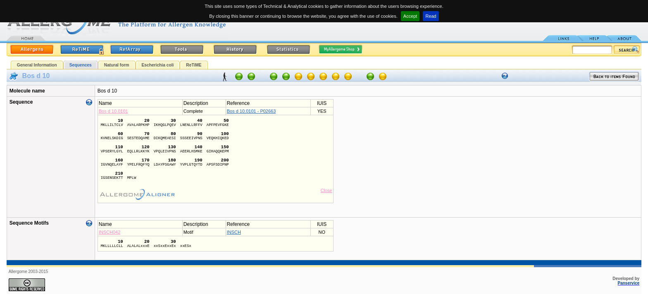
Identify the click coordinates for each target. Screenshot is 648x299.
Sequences (80, 65)
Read (430, 16)
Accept (410, 16)
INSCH (234, 232)
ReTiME (193, 65)
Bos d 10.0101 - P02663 (251, 111)
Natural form (116, 65)
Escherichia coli (158, 65)
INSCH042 (110, 232)
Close (326, 190)
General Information (37, 65)
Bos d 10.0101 (113, 111)
